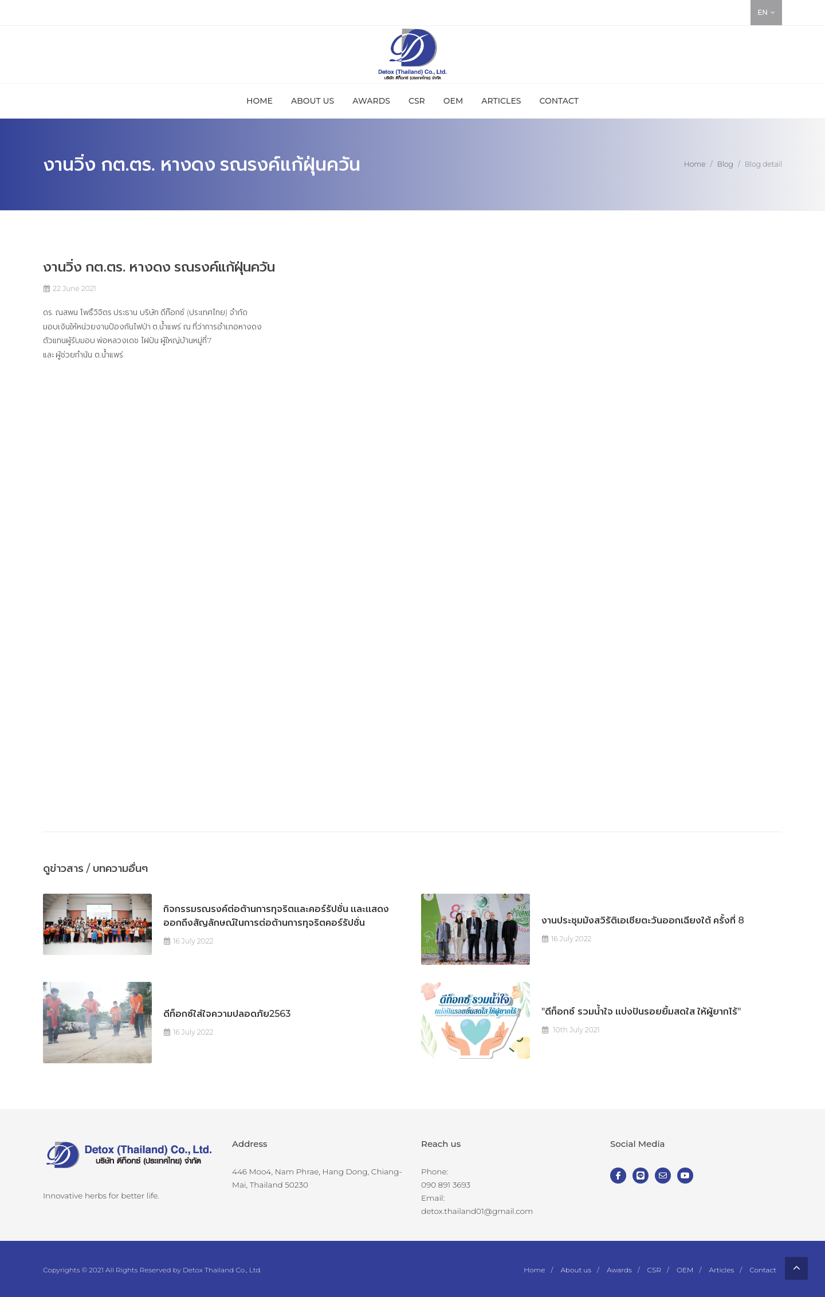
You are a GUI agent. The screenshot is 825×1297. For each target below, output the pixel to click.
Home (695, 164)
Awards (619, 1269)
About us (575, 1269)
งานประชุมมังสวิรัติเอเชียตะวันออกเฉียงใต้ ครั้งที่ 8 (642, 920)
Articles (721, 1269)
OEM (685, 1269)
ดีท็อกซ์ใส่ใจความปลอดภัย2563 (226, 1013)
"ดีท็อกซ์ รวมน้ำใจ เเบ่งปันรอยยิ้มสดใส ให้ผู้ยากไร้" (641, 1011)
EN (766, 12)
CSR (654, 1269)
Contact (762, 1269)
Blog (725, 164)
